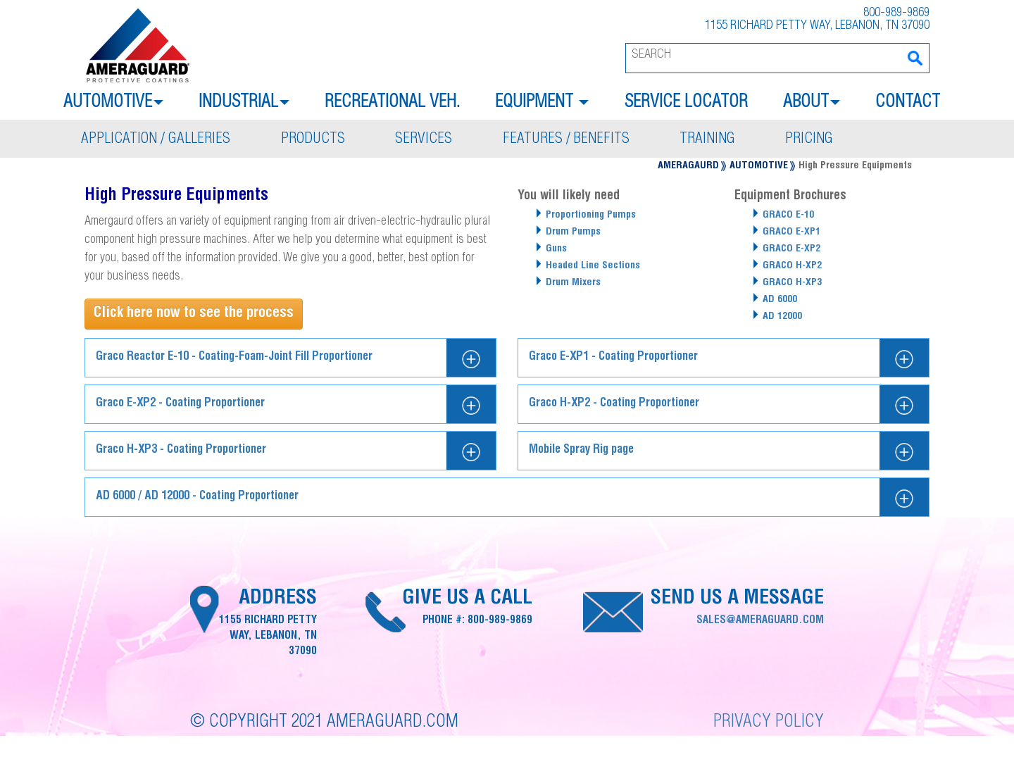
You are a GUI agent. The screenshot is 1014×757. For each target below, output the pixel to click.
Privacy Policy (768, 723)
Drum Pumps (573, 232)
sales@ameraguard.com (760, 620)
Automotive (759, 166)
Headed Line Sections (593, 266)
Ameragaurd (688, 166)
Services (423, 139)
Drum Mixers (573, 283)
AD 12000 (782, 317)
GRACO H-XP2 (792, 266)
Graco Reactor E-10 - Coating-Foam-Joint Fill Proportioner (234, 357)
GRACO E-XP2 (791, 249)
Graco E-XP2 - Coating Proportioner (180, 404)
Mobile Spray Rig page (581, 450)
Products (313, 139)
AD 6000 (780, 300)
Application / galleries (155, 139)
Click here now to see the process (194, 313)
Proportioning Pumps (591, 215)
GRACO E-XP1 (791, 232)
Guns (556, 249)
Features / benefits (566, 139)
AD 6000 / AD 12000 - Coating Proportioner (197, 497)
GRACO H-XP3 (792, 283)
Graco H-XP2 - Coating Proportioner (614, 404)
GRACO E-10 (788, 215)
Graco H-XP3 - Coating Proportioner (181, 450)
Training (707, 139)
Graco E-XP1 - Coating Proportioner (613, 357)
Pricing (809, 139)
